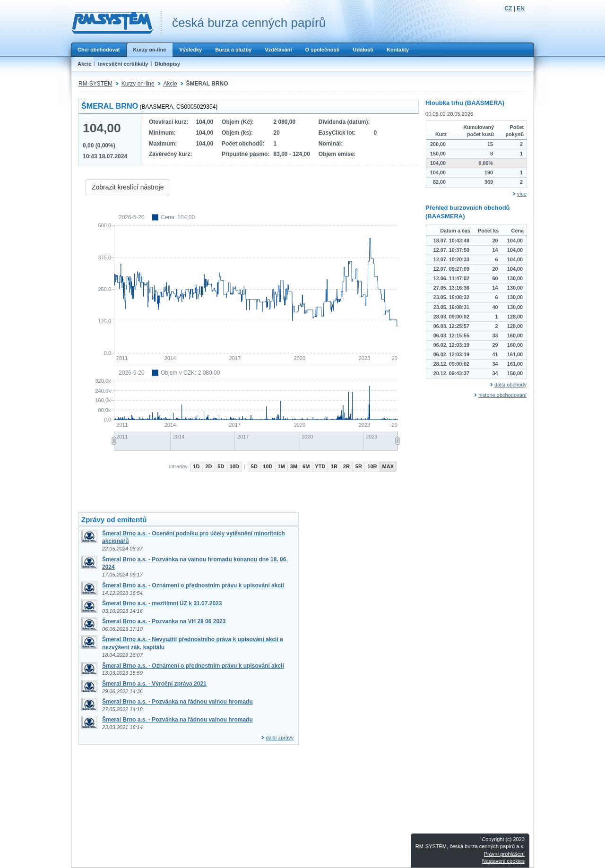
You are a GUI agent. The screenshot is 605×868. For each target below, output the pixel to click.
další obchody (510, 384)
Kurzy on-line (149, 49)
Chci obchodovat (99, 49)
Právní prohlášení (504, 854)
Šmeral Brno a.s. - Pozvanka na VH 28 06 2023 (163, 621)
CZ (508, 8)
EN (521, 8)
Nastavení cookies (503, 861)
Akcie (84, 64)
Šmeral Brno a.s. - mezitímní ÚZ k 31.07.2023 (162, 603)
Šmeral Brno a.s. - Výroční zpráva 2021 (154, 683)
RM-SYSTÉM (95, 83)
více (522, 194)
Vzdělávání (278, 49)
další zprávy (280, 737)
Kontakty (398, 49)
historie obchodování (502, 395)
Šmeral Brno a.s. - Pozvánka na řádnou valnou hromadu (177, 701)
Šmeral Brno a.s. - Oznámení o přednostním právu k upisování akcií (193, 585)
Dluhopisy (167, 64)
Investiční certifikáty (123, 64)
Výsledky (190, 49)
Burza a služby (233, 49)
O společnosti (322, 49)
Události (363, 49)
